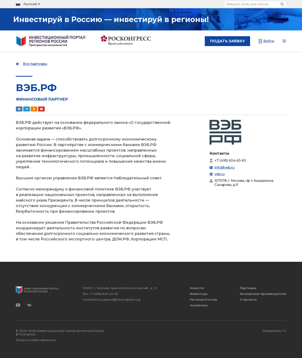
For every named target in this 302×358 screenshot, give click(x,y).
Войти (268, 41)
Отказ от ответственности (36, 340)
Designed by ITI (274, 331)
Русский (30, 4)
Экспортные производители (263, 294)
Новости (197, 288)
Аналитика (198, 305)
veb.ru (219, 174)
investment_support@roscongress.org (111, 299)
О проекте (248, 299)
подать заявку (227, 41)
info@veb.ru (224, 167)
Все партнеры (35, 64)
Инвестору (199, 294)
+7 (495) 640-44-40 (104, 294)
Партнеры (248, 288)
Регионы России (203, 299)
